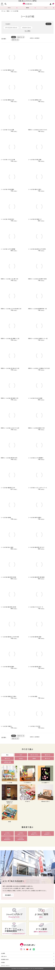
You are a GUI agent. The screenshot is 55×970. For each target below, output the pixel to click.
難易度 (27, 7)
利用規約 (3, 962)
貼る (8, 11)
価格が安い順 (20, 37)
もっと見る (27, 31)
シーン (46, 7)
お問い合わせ (4, 956)
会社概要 (3, 953)
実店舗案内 (8, 895)
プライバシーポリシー (5, 965)
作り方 (9, 7)
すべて (48, 24)
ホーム (3, 11)
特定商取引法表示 (5, 959)
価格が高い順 (15, 40)
